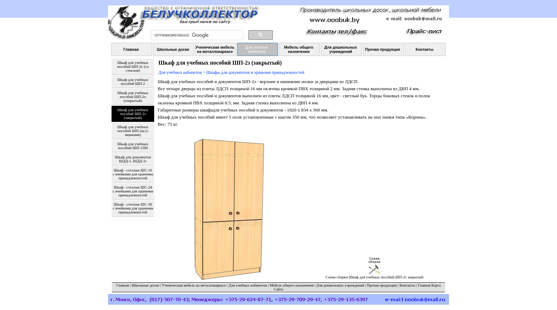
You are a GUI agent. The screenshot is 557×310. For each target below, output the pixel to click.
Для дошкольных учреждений (340, 285)
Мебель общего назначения (292, 285)
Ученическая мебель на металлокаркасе (194, 285)
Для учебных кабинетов (247, 285)
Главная (122, 285)
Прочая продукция (382, 285)
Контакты (407, 285)
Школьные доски (145, 285)
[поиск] (196, 35)
